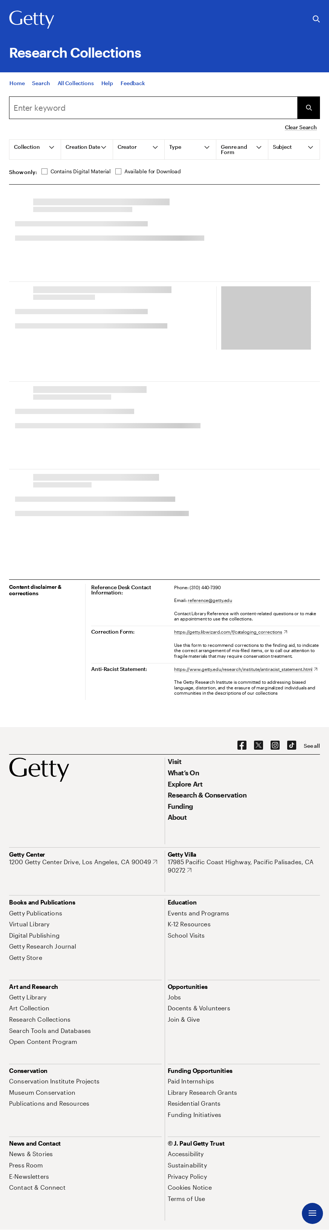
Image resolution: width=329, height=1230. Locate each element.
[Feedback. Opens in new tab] (133, 83)
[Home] (16, 83)
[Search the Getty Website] (316, 19)
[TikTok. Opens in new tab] (291, 745)
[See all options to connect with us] (312, 746)
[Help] (107, 83)
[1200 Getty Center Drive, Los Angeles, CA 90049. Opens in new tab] (83, 862)
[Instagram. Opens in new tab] (275, 745)
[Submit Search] (308, 107)
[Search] (41, 83)
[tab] (35, 149)
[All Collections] (76, 83)
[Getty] (31, 20)
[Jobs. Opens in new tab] (174, 997)
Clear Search (301, 127)
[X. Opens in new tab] (258, 745)
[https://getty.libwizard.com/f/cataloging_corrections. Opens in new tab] (230, 631)
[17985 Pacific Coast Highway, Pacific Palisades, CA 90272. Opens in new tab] (244, 866)
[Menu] (312, 1213)
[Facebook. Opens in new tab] (241, 745)
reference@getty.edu (210, 600)
